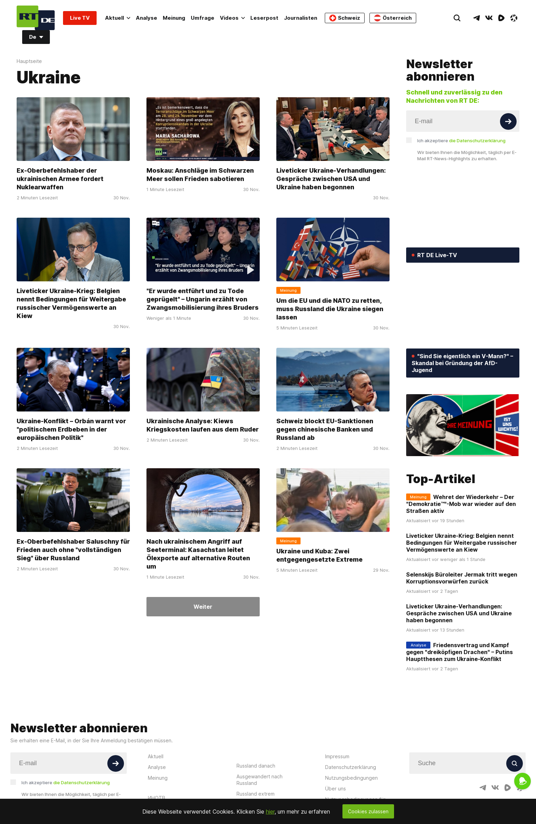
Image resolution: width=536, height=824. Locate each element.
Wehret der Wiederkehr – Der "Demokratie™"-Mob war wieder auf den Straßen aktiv (461, 504)
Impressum (337, 756)
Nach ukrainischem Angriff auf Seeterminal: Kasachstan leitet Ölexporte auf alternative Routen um (198, 554)
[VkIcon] (488, 18)
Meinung (174, 18)
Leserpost (264, 18)
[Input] (462, 121)
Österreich (393, 18)
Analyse (146, 18)
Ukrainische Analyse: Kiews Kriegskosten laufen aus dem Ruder (202, 425)
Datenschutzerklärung (350, 767)
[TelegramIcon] (476, 18)
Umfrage (202, 18)
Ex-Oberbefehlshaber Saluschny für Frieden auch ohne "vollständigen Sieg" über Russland (73, 550)
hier (270, 811)
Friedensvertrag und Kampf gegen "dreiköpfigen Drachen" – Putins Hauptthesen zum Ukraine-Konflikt (459, 652)
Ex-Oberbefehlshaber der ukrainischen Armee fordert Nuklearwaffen (60, 179)
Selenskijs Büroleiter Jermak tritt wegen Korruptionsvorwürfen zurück (461, 578)
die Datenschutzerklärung (477, 140)
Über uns (335, 788)
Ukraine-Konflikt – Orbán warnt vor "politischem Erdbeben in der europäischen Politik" (71, 429)
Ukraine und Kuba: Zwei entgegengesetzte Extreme (319, 555)
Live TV (80, 18)
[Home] (36, 18)
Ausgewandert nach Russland (259, 779)
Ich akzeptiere (461, 140)
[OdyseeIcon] (513, 18)
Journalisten (300, 18)
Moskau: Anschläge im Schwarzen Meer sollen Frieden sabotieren (200, 174)
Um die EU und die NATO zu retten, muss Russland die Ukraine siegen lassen (329, 309)
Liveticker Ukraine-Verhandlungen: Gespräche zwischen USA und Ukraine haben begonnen (331, 179)
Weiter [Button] (203, 606)
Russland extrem (255, 794)
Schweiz (344, 18)
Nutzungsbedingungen (351, 778)
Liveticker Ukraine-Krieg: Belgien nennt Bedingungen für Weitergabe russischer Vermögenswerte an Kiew (71, 303)
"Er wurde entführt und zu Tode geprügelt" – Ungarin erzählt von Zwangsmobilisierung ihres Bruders (202, 299)
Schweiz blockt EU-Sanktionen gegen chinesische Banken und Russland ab (324, 429)
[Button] (508, 121)
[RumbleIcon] (501, 18)
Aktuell (117, 18)
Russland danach (255, 766)
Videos (232, 18)
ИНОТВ (156, 798)
